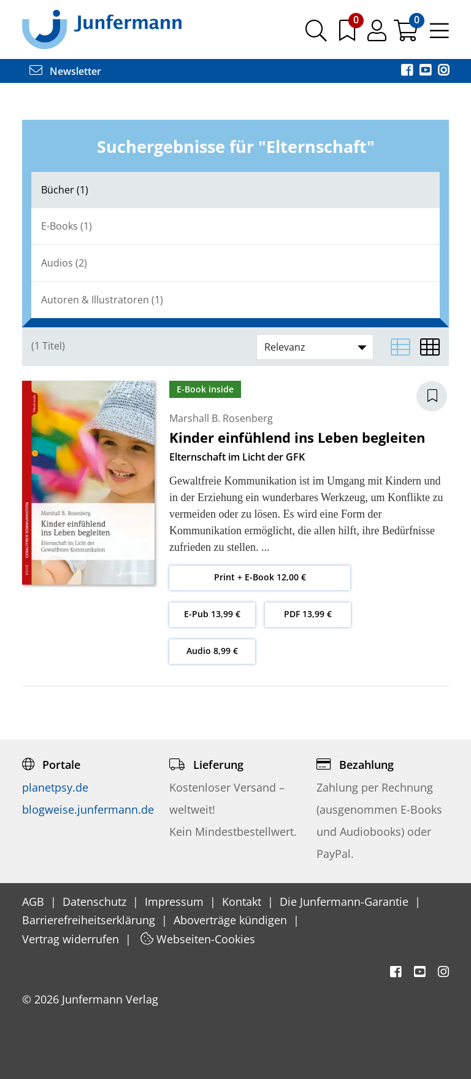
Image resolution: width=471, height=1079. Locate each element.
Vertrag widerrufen (72, 939)
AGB (34, 901)
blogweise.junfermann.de (88, 809)
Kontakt (243, 901)
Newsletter (65, 71)
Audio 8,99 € (212, 650)
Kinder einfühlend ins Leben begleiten (297, 437)
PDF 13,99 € (308, 614)
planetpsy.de (55, 787)
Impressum (176, 901)
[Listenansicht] (400, 347)
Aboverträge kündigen (232, 920)
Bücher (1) (64, 190)
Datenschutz (96, 901)
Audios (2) (64, 263)
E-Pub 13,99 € (212, 614)
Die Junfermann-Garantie (346, 901)
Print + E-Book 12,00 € (260, 577)
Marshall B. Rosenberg (221, 418)
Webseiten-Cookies (197, 939)
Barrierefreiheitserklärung (90, 920)
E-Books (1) (66, 226)
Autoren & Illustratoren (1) (102, 299)
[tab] (235, 190)
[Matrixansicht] (430, 347)
